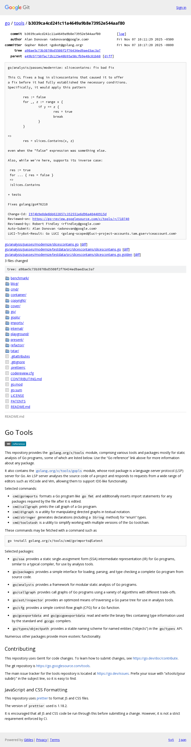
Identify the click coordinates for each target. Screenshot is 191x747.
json (182, 739)
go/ (13, 311)
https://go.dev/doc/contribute (155, 658)
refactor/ (17, 345)
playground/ (20, 334)
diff (108, 56)
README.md (20, 406)
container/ (18, 294)
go (7, 23)
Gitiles (28, 739)
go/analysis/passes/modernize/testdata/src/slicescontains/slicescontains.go (63, 249)
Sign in (181, 7)
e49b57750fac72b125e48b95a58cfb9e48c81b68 (63, 56)
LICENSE (17, 395)
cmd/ (15, 289)
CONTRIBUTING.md (26, 379)
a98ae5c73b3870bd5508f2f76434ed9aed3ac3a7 (63, 50)
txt (171, 739)
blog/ (15, 283)
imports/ (17, 322)
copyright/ (18, 300)
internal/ (17, 328)
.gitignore (18, 362)
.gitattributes (20, 356)
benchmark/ (20, 278)
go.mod (17, 384)
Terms (55, 739)
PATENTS (18, 401)
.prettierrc (18, 367)
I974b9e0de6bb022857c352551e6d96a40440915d (68, 214)
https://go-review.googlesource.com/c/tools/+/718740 (81, 219)
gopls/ (15, 317)
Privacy (41, 739)
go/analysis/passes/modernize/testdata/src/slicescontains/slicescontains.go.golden (68, 254)
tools (19, 23)
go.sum (16, 390)
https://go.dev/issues (113, 673)
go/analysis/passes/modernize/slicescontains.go (42, 244)
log (121, 34)
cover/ (15, 306)
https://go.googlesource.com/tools (63, 666)
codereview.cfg (22, 373)
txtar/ (15, 351)
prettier (42, 698)
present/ (17, 339)
